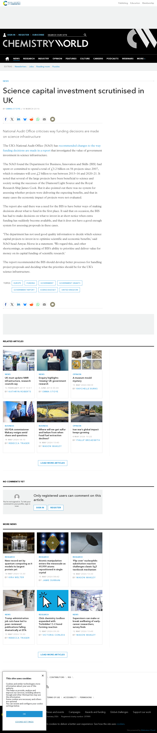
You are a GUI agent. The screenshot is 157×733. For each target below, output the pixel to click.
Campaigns (74, 712)
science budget (48, 290)
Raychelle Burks (87, 388)
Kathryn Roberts (20, 391)
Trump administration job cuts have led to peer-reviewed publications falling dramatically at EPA (17, 624)
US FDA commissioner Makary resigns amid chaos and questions (17, 432)
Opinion (77, 374)
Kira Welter (16, 577)
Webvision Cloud (148, 730)
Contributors (56, 677)
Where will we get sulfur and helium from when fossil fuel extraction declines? (52, 434)
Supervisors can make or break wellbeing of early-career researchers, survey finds (86, 623)
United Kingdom (70, 290)
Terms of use (53, 697)
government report (24, 290)
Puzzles (56, 66)
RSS (69, 677)
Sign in (40, 507)
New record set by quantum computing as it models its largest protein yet (18, 565)
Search (85, 35)
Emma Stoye (13, 109)
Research (10, 557)
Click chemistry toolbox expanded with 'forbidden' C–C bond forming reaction (52, 623)
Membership (148, 3)
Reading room (43, 66)
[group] (140, 58)
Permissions (86, 697)
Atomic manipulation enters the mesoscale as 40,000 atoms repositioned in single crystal (52, 566)
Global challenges (119, 712)
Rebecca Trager (19, 443)
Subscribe (38, 35)
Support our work (142, 712)
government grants (69, 283)
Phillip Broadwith (88, 440)
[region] (24, 701)
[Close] (43, 675)
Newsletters (20, 66)
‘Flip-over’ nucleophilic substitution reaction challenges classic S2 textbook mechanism (85, 565)
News (6, 81)
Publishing (123, 3)
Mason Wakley (52, 446)
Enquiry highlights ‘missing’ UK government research (52, 380)
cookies (121, 724)
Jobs (31, 66)
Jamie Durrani (51, 580)
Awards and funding (95, 712)
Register (24, 35)
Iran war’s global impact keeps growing (86, 431)
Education (135, 3)
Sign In (11, 35)
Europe (17, 283)
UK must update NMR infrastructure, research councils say (18, 380)
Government (47, 283)
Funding (31, 283)
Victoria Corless (54, 635)
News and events (55, 712)
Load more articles (53, 463)
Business (9, 426)
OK (24, 714)
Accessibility (69, 697)
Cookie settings (24, 722)
